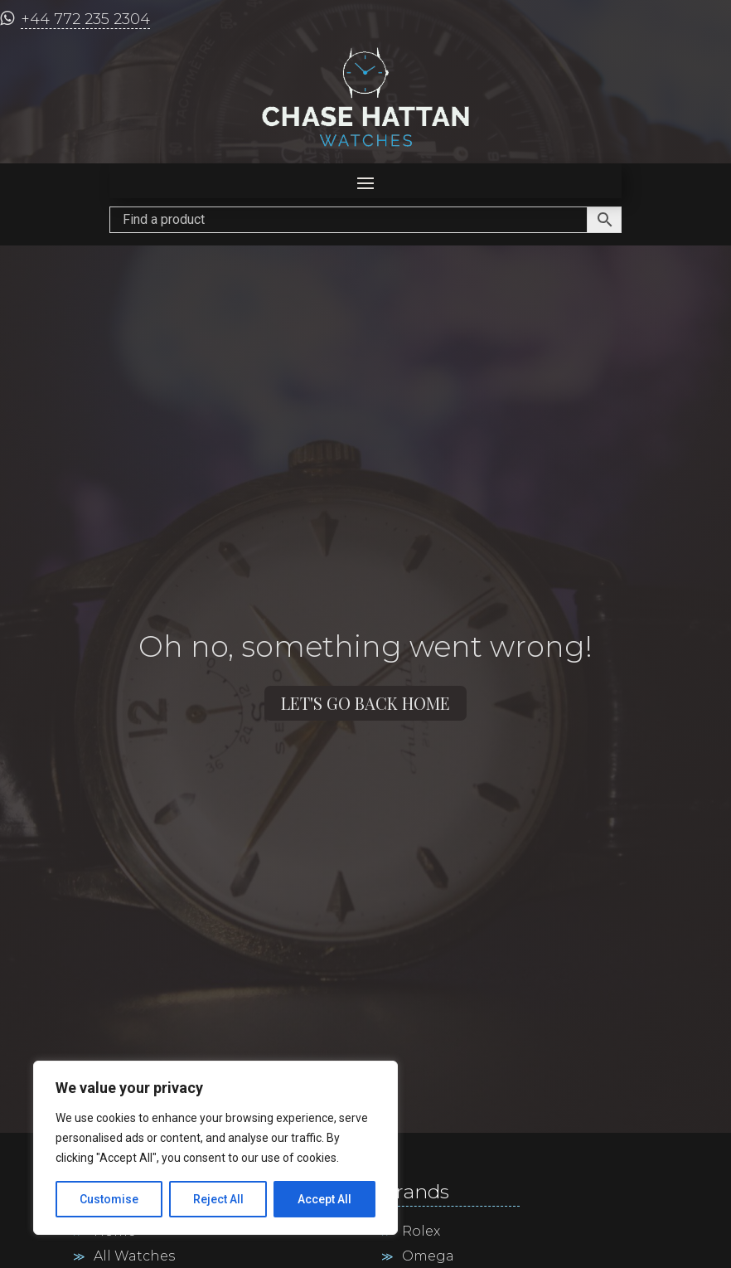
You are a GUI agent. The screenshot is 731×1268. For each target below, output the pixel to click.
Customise (109, 1199)
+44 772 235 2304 (85, 19)
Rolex (421, 1232)
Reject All (218, 1199)
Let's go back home (365, 703)
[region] (215, 1148)
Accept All (324, 1199)
